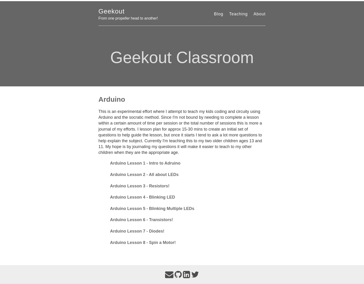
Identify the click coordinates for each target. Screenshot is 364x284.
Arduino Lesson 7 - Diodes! (137, 231)
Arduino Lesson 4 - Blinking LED (142, 197)
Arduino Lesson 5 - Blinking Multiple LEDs (152, 208)
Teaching (238, 14)
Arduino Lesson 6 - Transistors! (141, 219)
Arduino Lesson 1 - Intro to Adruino (145, 163)
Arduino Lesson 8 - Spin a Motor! (143, 242)
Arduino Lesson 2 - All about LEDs (144, 174)
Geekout (111, 11)
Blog (218, 14)
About (260, 14)
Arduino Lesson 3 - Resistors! (139, 186)
